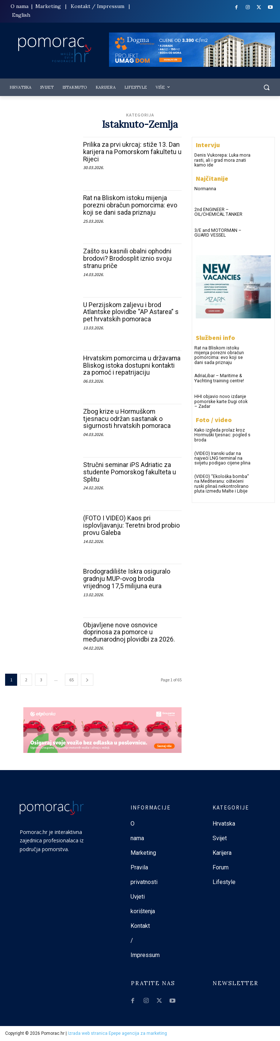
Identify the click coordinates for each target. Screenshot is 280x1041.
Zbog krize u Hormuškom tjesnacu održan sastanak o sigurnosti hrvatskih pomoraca (127, 418)
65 (71, 679)
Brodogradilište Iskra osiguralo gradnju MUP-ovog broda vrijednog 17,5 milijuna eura (126, 578)
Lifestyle (224, 882)
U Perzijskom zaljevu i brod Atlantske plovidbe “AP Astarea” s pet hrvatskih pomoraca (131, 312)
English (21, 15)
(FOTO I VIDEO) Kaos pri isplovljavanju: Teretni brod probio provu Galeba (131, 525)
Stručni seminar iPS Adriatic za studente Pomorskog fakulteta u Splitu (129, 472)
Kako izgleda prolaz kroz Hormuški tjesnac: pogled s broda (221, 433)
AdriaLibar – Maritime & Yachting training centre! (219, 378)
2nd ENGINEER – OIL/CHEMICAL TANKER (217, 212)
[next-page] (87, 680)
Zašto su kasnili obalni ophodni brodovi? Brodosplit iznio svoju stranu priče (127, 258)
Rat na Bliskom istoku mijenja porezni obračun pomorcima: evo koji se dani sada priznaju (130, 205)
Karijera (222, 852)
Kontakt (80, 6)
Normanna (204, 188)
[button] (266, 87)
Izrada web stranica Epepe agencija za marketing (117, 1033)
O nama (20, 6)
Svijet (220, 838)
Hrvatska (224, 823)
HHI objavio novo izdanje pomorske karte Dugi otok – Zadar (222, 401)
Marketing (48, 6)
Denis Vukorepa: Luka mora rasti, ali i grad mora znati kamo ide (221, 160)
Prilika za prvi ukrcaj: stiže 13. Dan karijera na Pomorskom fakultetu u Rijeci (131, 152)
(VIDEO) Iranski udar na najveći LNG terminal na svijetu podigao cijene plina (221, 456)
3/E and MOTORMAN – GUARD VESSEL (217, 232)
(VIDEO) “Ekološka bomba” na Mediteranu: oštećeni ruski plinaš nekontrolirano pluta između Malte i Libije (220, 482)
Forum (221, 867)
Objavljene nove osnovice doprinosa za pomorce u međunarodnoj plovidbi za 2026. (129, 632)
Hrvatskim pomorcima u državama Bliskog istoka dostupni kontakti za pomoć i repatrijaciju (131, 365)
